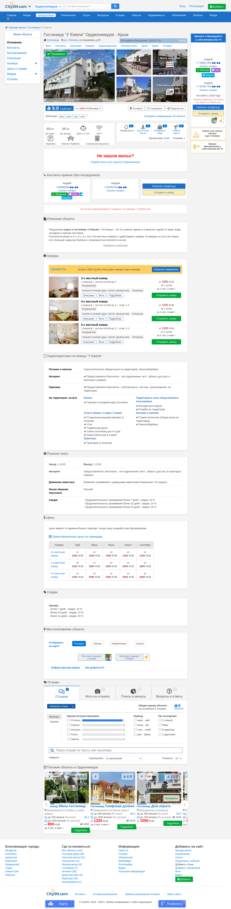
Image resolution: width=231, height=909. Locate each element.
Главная (11, 15)
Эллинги (69, 871)
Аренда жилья (46, 15)
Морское (10, 874)
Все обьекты (72, 850)
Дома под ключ (72, 874)
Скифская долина (112, 806)
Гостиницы (34, 27)
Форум (213, 15)
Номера (22, 63)
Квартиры (70, 878)
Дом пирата (154, 806)
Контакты (13, 47)
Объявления (179, 15)
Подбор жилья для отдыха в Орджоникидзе (115, 162)
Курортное (11, 857)
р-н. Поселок (71, 40)
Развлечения (68, 15)
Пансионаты (71, 860)
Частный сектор (73, 857)
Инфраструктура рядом (65, 667)
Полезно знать (129, 45)
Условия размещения (105, 894)
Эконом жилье (72, 864)
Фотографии (126, 864)
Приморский (12, 864)
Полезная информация (132, 871)
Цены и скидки (17, 68)
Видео (122, 867)
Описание (14, 58)
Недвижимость (156, 15)
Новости (136, 15)
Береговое (11, 860)
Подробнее (80, 830)
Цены (144, 45)
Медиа (27, 15)
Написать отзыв (59, 706)
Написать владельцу (164, 186)
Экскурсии (103, 15)
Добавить (217, 6)
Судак (8, 867)
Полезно (198, 15)
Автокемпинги (71, 881)
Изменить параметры (166, 269)
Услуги (86, 15)
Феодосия (10, 850)
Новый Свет (12, 871)
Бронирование (17, 53)
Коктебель (11, 853)
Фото (48, 45)
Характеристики (108, 45)
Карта (155, 45)
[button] (54, 828)
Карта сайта (174, 894)
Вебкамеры (125, 860)
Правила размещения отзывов (142, 894)
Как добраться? (94, 667)
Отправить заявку (164, 192)
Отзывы (120, 15)
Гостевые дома (73, 853)
